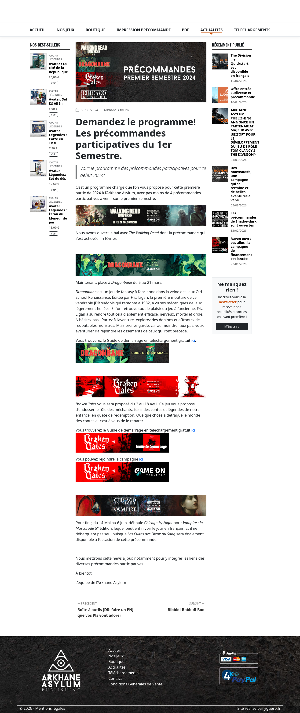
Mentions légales (50, 708)
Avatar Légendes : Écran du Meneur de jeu (58, 214)
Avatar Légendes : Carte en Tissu (58, 137)
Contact (115, 678)
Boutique (96, 29)
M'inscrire (231, 326)
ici (193, 340)
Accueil (37, 29)
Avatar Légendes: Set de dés (57, 175)
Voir (53, 83)
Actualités (211, 29)
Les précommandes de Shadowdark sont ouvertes (244, 219)
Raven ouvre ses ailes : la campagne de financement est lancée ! (241, 249)
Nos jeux (65, 29)
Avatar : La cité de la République (58, 68)
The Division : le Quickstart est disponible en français (241, 65)
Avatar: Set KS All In (58, 101)
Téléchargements (252, 29)
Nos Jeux (116, 656)
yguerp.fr (272, 708)
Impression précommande (144, 29)
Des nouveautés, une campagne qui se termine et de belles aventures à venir (241, 184)
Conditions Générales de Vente (135, 684)
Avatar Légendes (55, 57)
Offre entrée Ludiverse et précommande (243, 93)
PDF (185, 29)
